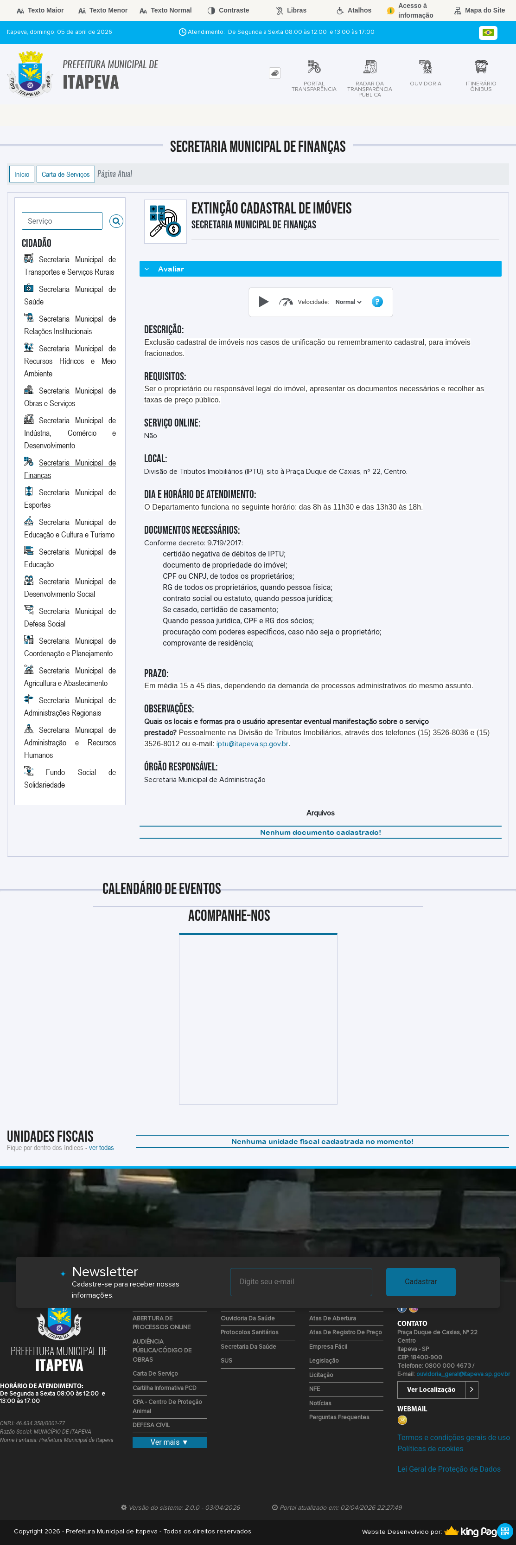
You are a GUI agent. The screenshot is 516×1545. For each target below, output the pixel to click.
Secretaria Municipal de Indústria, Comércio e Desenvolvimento (70, 432)
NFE (314, 1389)
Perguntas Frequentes (339, 1418)
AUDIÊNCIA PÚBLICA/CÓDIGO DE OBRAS (162, 1351)
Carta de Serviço (155, 1374)
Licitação (321, 1375)
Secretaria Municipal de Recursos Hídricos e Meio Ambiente (70, 360)
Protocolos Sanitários (250, 1333)
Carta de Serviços (66, 174)
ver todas (101, 1147)
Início (21, 174)
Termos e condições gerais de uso (453, 1437)
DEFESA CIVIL (151, 1425)
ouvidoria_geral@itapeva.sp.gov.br (463, 1374)
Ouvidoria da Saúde (248, 1319)
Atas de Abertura (332, 1319)
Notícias (320, 1404)
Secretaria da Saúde (248, 1347)
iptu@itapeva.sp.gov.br (252, 744)
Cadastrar (421, 1281)
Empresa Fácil (328, 1347)
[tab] (274, 73)
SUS (226, 1361)
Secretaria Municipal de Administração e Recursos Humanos (70, 742)
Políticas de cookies (430, 1448)
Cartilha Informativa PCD (165, 1388)
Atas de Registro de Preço (345, 1333)
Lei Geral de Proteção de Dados (449, 1469)
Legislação (324, 1361)
